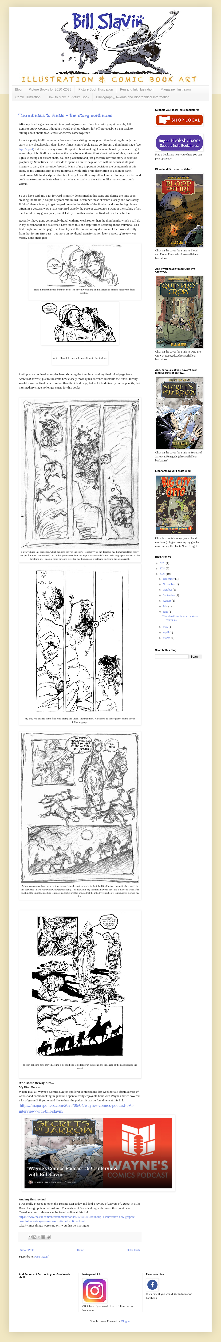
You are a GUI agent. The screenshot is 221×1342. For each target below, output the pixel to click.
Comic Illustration (27, 97)
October (168, 589)
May (166, 626)
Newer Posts (27, 1250)
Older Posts (133, 1250)
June (166, 611)
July (165, 606)
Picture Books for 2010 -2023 (50, 89)
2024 (163, 568)
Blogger (125, 1321)
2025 (163, 563)
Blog (18, 89)
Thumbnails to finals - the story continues (65, 115)
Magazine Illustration (176, 89)
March (167, 637)
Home (80, 1250)
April (166, 632)
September (169, 595)
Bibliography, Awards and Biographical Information (133, 97)
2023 (163, 574)
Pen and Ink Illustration (136, 89)
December (169, 578)
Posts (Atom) (41, 1256)
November (169, 584)
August (167, 600)
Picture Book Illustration (95, 89)
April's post (26, 149)
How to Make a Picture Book (68, 97)
